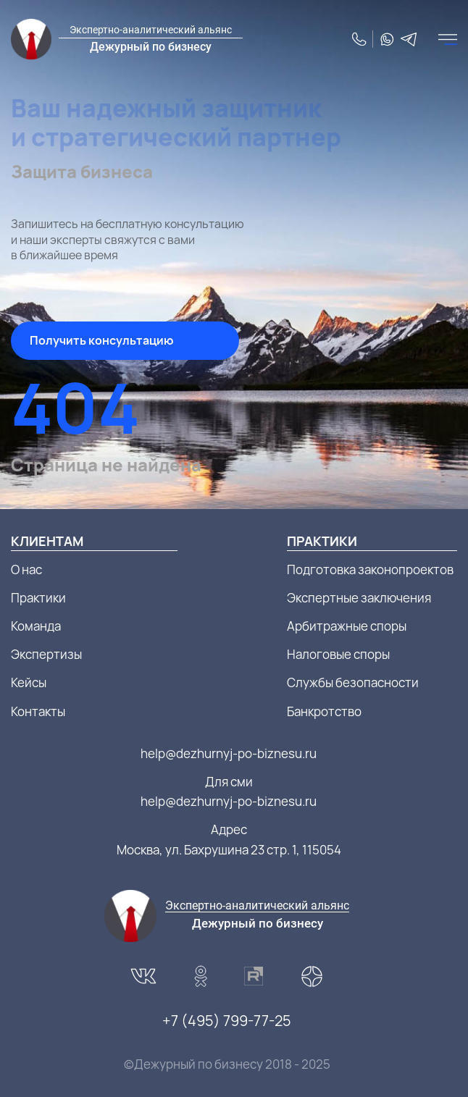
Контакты (38, 711)
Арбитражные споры (346, 626)
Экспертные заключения (359, 597)
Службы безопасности (353, 682)
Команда (36, 626)
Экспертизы (46, 654)
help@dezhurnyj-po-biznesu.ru (229, 753)
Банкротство (324, 711)
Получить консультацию (102, 340)
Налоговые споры (338, 654)
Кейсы (28, 682)
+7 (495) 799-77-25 (226, 1020)
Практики (38, 597)
